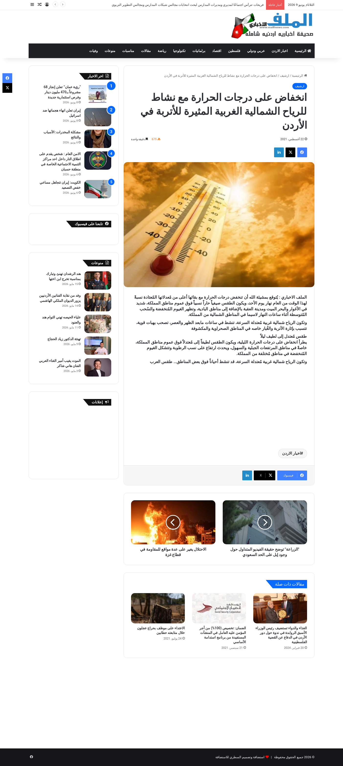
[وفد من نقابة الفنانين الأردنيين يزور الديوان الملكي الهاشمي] (97, 302)
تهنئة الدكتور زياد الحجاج (64, 339)
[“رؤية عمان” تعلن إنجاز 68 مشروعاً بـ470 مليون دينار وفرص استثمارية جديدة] (97, 93)
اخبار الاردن (280, 51)
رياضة (162, 51)
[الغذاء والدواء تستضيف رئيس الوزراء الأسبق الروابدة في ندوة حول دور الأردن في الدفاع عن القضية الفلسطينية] (280, 608)
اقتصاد (216, 51)
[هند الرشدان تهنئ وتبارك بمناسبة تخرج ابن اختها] (97, 280)
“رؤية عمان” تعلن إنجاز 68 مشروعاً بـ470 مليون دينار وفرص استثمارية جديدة (62, 92)
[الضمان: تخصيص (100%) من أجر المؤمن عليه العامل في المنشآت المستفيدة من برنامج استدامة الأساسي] (219, 608)
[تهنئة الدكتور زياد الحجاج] (97, 345)
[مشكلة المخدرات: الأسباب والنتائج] (97, 139)
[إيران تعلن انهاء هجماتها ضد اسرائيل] (97, 117)
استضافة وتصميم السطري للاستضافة (240, 757)
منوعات (110, 51)
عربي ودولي (256, 51)
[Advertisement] (123, 26)
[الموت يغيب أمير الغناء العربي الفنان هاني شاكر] (97, 367)
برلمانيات (198, 51)
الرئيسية (303, 51)
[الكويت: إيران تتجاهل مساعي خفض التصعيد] (97, 189)
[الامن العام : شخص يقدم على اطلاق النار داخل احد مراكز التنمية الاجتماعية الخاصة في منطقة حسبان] (97, 160)
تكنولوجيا (179, 51)
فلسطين (234, 51)
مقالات (146, 51)
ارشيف (284, 75)
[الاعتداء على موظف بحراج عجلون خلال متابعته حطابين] (158, 608)
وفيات (93, 51)
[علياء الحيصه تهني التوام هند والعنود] (97, 324)
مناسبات (128, 51)
